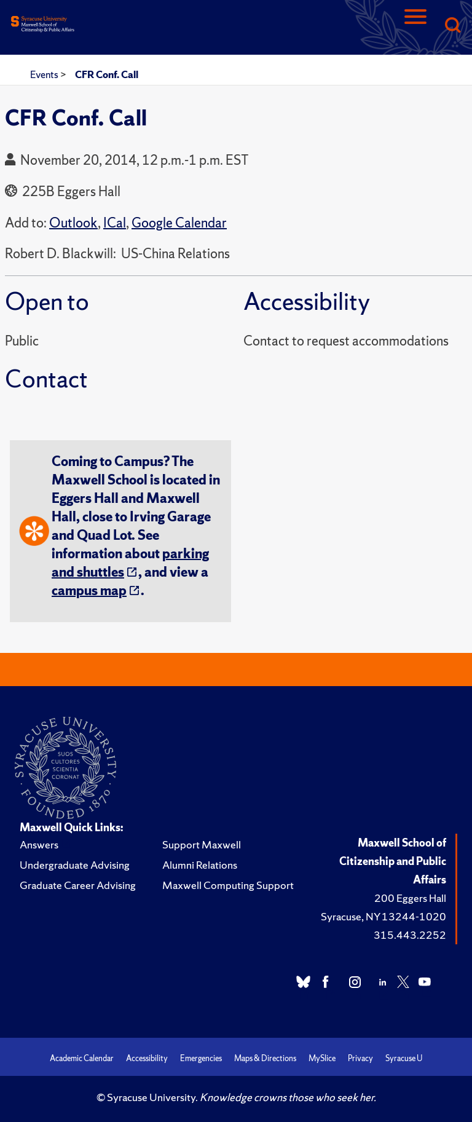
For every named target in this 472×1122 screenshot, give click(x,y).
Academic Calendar (82, 1058)
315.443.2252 (410, 935)
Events (45, 74)
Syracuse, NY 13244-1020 (383, 916)
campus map (89, 590)
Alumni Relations (199, 865)
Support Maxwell (201, 844)
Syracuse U (403, 1058)
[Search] (452, 26)
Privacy (360, 1058)
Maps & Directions (265, 1058)
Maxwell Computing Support (228, 885)
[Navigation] (415, 26)
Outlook (73, 223)
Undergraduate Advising (75, 865)
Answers (39, 844)
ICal (114, 223)
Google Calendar (179, 223)
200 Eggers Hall (410, 898)
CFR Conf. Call (106, 74)
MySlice (322, 1058)
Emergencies (201, 1058)
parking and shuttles (130, 563)
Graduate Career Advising (78, 885)
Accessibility (147, 1058)
